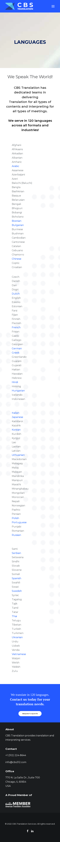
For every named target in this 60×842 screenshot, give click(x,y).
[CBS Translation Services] (19, 6)
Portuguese (19, 522)
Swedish (17, 591)
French (16, 327)
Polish (15, 518)
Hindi (15, 382)
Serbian (16, 553)
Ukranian (17, 637)
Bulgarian (18, 225)
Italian (15, 412)
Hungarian (18, 390)
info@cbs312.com (15, 762)
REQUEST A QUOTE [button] (30, 713)
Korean (16, 429)
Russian (16, 535)
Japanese (17, 417)
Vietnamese (19, 654)
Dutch (16, 293)
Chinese (16, 258)
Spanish (16, 578)
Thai (14, 616)
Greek (15, 352)
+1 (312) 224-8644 (15, 755)
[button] (53, 6)
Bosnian (16, 220)
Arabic (15, 166)
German (17, 348)
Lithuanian (18, 455)
